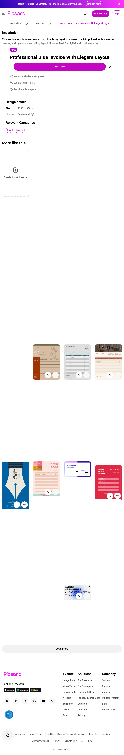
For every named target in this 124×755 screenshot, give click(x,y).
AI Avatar (82, 709)
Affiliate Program (110, 698)
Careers (106, 686)
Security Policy (71, 741)
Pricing (81, 715)
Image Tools (69, 680)
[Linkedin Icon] (34, 701)
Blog (104, 703)
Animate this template (25, 83)
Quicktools (83, 703)
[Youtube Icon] (43, 701)
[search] (85, 13)
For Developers (85, 686)
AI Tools (67, 698)
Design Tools (69, 692)
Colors (66, 709)
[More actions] (55, 375)
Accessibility (86, 741)
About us (106, 692)
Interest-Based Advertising (99, 734)
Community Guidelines (41, 741)
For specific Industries (89, 698)
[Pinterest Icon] (52, 701)
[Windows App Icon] (35, 691)
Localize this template (25, 89)
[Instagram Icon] (25, 701)
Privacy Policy (35, 734)
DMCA (58, 741)
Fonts (66, 715)
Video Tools (69, 686)
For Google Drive (86, 692)
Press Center (108, 709)
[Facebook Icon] (7, 701)
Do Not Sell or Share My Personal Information (64, 734)
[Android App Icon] (22, 691)
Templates (68, 703)
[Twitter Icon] (16, 701)
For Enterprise (85, 680)
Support (106, 680)
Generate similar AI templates (29, 76)
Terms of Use (19, 734)
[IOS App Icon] (9, 691)
